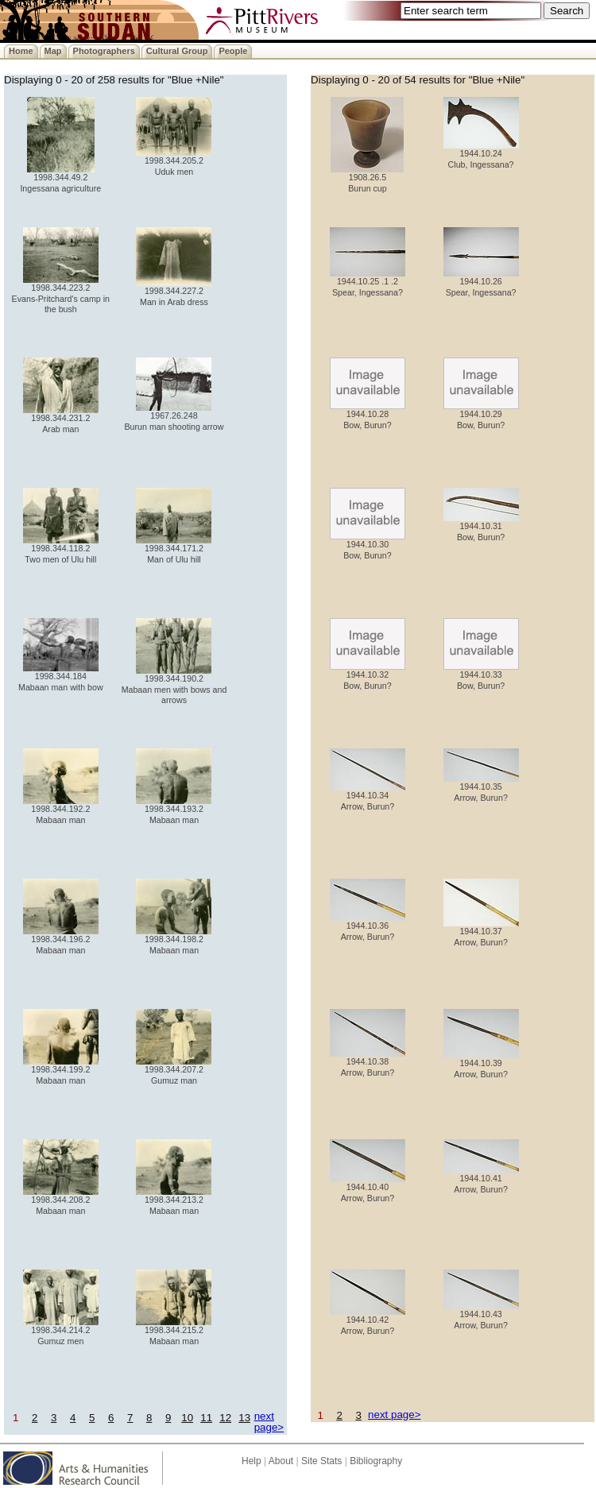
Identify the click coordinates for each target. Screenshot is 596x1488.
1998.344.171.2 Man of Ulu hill (173, 549)
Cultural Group (177, 51)
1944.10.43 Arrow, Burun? (481, 1315)
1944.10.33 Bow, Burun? (481, 676)
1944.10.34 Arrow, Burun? (367, 796)
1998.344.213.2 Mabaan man (173, 1201)
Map (53, 51)
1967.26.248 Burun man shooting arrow (173, 417)
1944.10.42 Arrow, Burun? (367, 1321)
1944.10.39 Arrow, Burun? (481, 1064)
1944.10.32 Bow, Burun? (367, 676)
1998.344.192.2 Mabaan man (61, 810)
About (281, 1461)
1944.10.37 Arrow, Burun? (481, 932)
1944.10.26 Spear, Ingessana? (481, 282)
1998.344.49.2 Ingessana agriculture (60, 178)
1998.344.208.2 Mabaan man (61, 1201)
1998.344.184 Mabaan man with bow (60, 677)
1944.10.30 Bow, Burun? (367, 545)
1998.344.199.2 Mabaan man (61, 1070)
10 (187, 1418)
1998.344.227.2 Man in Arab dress (173, 292)
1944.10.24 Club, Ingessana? (481, 154)
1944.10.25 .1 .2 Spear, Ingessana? (367, 282)
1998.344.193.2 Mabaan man (173, 810)
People (233, 51)
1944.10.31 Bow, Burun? (481, 527)
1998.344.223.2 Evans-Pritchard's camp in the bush (61, 294)
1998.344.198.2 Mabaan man (173, 940)
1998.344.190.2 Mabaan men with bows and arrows (174, 685)
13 (244, 1418)
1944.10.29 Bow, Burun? (481, 415)
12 (225, 1418)
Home (21, 51)
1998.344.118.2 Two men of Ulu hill (61, 549)
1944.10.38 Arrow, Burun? (367, 1062)
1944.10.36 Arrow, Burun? (367, 927)
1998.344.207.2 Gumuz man (173, 1070)
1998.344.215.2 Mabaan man (173, 1331)
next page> (269, 1421)
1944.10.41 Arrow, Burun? (481, 1179)
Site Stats (321, 1461)
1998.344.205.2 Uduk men (173, 162)
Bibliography (376, 1461)
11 (206, 1418)
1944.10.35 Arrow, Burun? (481, 788)
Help (251, 1461)
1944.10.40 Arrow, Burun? (367, 1188)
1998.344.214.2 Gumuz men (61, 1331)
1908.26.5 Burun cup (367, 178)
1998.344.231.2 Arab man (61, 419)
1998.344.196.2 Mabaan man (61, 940)
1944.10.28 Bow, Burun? (367, 415)
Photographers (104, 51)
